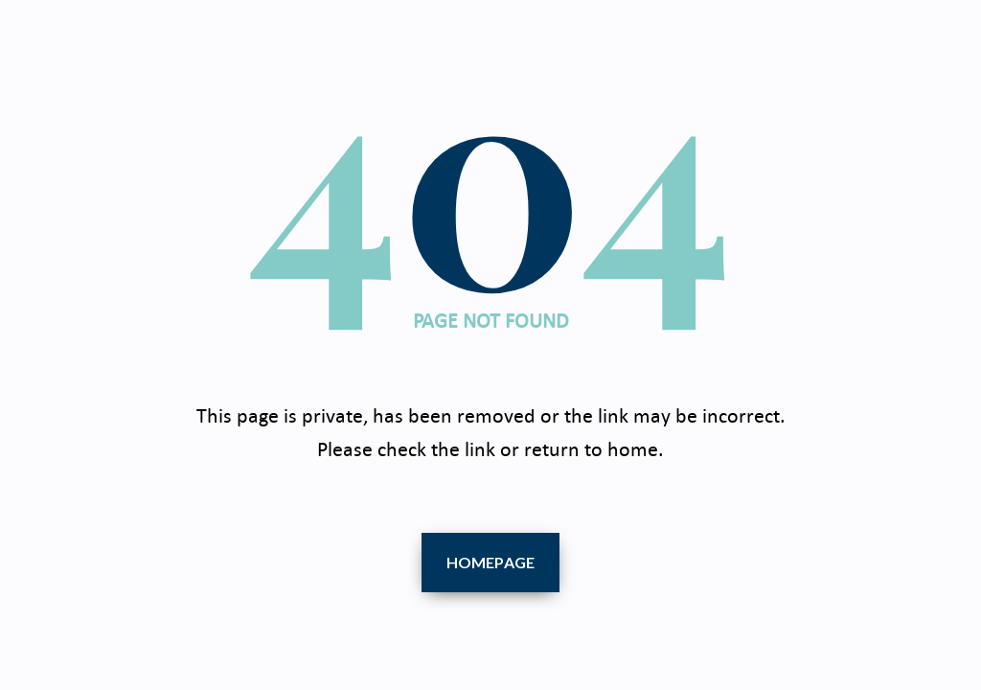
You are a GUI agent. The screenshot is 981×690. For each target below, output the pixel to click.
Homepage (491, 562)
